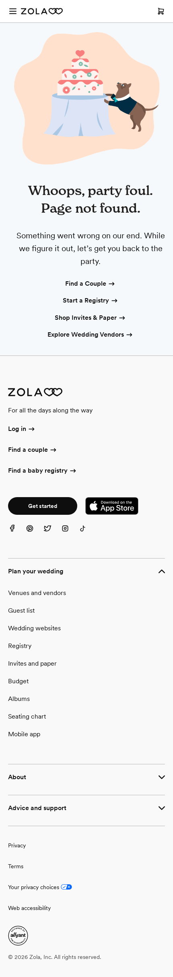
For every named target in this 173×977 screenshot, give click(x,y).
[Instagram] (70, 533)
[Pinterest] (34, 533)
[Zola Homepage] (42, 11)
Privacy (17, 845)
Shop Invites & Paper (90, 318)
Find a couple (33, 450)
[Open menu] (13, 11)
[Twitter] (52, 533)
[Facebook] (17, 533)
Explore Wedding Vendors (90, 335)
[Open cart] (161, 11)
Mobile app (24, 734)
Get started (42, 506)
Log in (22, 429)
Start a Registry (91, 301)
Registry (19, 646)
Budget (18, 681)
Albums (19, 699)
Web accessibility (29, 908)
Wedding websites (34, 628)
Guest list (21, 610)
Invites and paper (32, 663)
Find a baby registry (42, 471)
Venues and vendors (37, 593)
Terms (15, 866)
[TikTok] (88, 533)
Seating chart (27, 716)
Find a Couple (90, 284)
